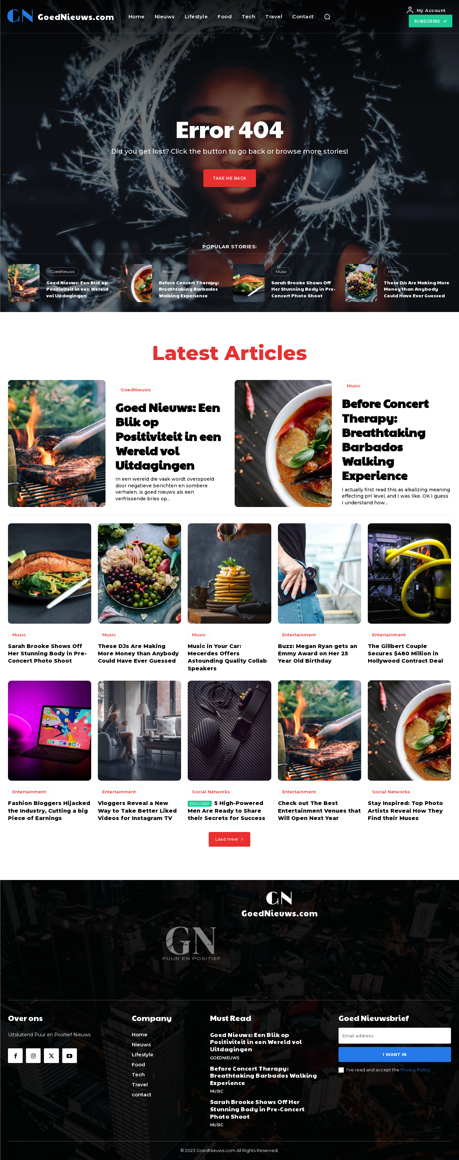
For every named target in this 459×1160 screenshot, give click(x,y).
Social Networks (211, 791)
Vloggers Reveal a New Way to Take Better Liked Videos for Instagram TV (137, 810)
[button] (327, 16)
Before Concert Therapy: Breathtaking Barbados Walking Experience (189, 289)
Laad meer (229, 839)
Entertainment (299, 634)
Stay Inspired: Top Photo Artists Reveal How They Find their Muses (405, 810)
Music (168, 271)
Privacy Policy (415, 1069)
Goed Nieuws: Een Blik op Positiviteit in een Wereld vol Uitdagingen (77, 289)
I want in (394, 1054)
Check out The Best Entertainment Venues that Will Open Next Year (319, 810)
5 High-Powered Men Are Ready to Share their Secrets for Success (226, 810)
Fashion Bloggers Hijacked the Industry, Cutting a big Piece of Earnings (49, 810)
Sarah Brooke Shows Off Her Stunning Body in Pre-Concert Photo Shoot (303, 289)
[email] (395, 1036)
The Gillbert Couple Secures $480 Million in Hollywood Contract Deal (405, 653)
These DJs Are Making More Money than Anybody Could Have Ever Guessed (416, 289)
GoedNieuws (63, 271)
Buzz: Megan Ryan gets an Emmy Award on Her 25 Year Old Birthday (317, 653)
